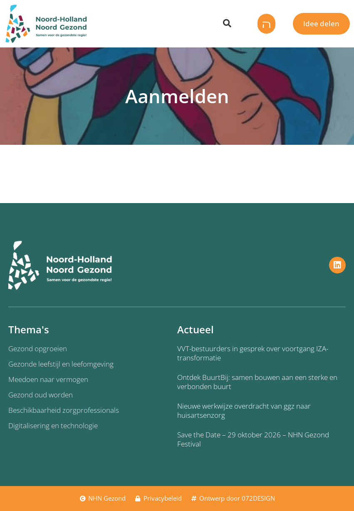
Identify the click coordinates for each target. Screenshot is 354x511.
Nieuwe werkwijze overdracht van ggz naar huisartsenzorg (244, 410)
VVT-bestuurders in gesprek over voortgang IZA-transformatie (252, 353)
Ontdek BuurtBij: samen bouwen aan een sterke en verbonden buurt (257, 381)
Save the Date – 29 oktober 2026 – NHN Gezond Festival (253, 439)
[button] (264, 24)
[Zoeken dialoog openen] (227, 23)
